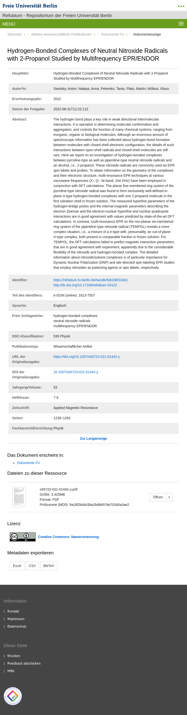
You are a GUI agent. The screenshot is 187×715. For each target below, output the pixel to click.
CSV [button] (32, 566)
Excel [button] (17, 566)
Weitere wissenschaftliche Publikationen (61, 34)
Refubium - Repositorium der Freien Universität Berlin (57, 15)
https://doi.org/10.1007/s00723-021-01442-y (87, 357)
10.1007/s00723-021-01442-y (76, 372)
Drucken (14, 656)
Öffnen (158, 497)
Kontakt (13, 611)
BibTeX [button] (48, 566)
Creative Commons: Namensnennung (68, 537)
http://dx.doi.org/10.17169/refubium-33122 (85, 285)
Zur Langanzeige (93, 438)
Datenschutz (17, 626)
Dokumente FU (112, 34)
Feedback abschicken (24, 663)
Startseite (14, 34)
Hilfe (11, 671)
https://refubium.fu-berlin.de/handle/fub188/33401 (91, 280)
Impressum (16, 619)
